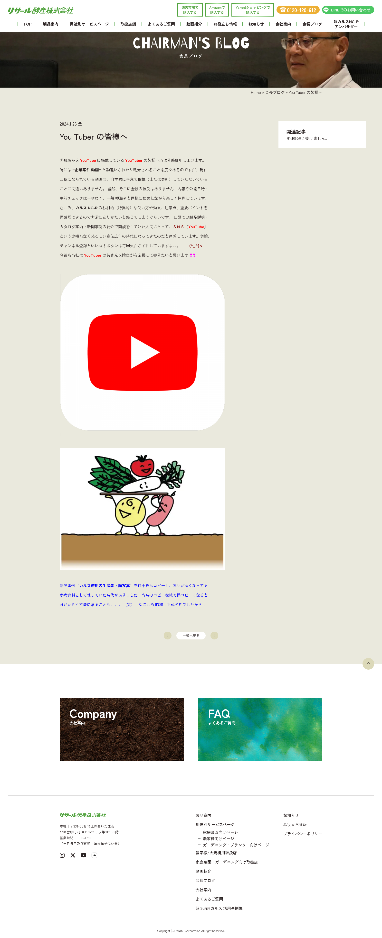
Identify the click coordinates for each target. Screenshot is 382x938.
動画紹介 (194, 24)
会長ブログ (312, 24)
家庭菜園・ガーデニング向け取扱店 (227, 861)
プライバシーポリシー (302, 833)
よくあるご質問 (161, 24)
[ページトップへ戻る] (368, 664)
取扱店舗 (128, 24)
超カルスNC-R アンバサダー (346, 23)
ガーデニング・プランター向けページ (236, 845)
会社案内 (283, 24)
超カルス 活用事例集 (219, 908)
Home (256, 92)
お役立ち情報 (225, 24)
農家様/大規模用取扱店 (216, 852)
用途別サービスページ (89, 24)
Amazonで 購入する (217, 10)
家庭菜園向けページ (220, 832)
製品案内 (50, 24)
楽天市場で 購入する (190, 10)
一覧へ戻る (191, 635)
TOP (27, 24)
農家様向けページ (218, 838)
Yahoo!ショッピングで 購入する (253, 10)
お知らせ (256, 24)
